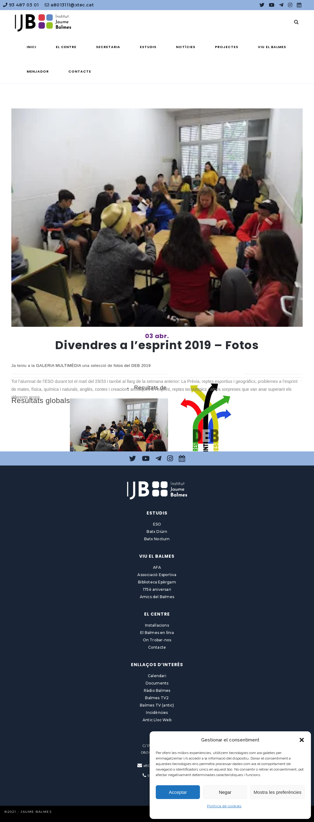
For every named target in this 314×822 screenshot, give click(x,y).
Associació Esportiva (156, 574)
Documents (157, 683)
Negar (225, 792)
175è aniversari (157, 589)
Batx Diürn (157, 531)
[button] (302, 740)
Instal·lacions (157, 625)
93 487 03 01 (21, 5)
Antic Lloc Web (157, 720)
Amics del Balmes (157, 596)
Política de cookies (224, 806)
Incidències (157, 712)
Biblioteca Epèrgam (157, 582)
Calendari (157, 675)
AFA (157, 567)
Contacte (157, 647)
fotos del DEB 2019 (132, 365)
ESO (157, 524)
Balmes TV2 (157, 698)
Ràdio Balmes (157, 690)
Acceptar (178, 792)
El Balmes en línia (157, 632)
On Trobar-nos (157, 640)
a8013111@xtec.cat (69, 5)
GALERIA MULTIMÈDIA (58, 365)
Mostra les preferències (277, 792)
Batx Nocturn (157, 539)
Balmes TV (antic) (157, 705)
